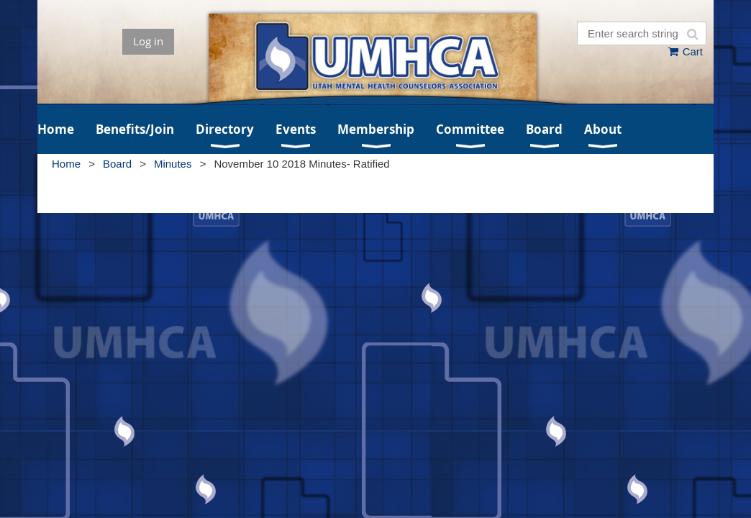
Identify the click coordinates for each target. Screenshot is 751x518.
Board (117, 164)
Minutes (173, 164)
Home (66, 164)
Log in (148, 41)
